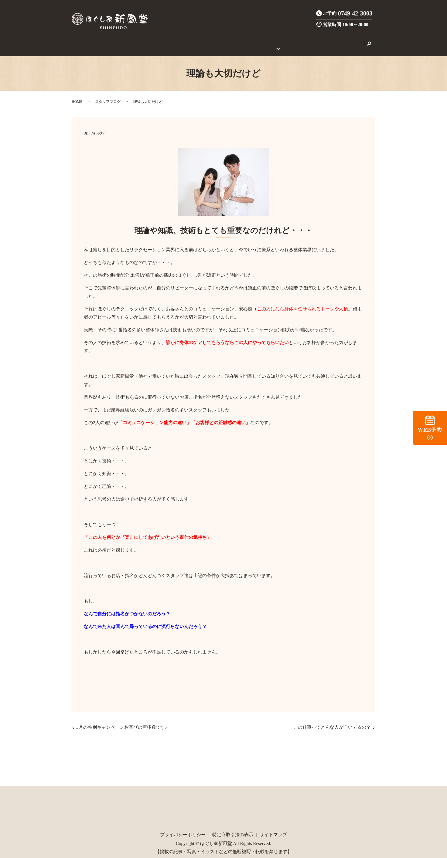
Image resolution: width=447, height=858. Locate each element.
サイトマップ (273, 827)
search (350, 40)
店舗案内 (118, 40)
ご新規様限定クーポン (217, 40)
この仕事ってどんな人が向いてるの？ (332, 720)
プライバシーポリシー (183, 827)
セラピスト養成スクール (319, 40)
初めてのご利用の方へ (267, 40)
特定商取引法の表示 (232, 827)
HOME (98, 40)
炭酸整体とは (176, 40)
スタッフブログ (108, 95)
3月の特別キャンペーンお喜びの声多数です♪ (121, 720)
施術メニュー (145, 40)
